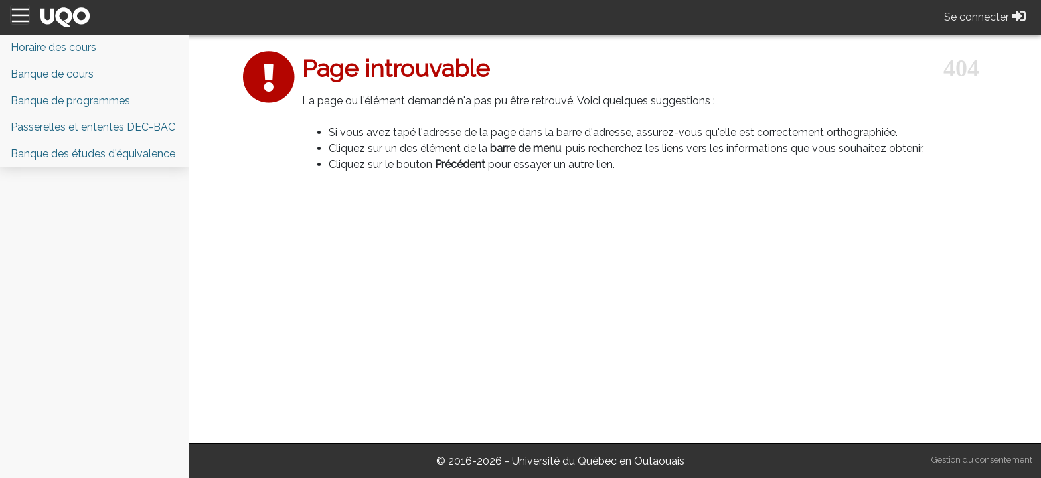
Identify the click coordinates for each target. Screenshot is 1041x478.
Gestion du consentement (981, 460)
